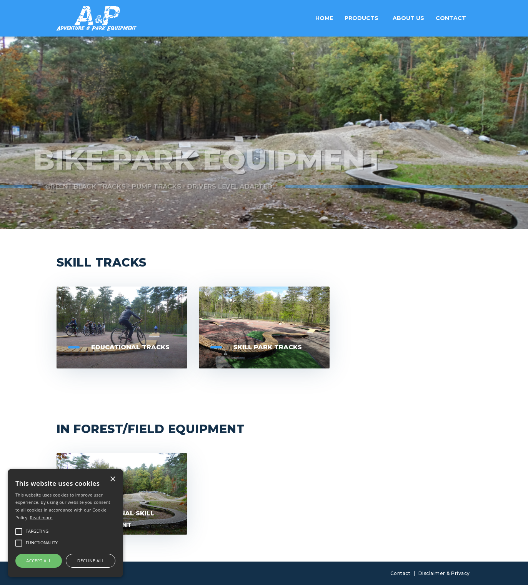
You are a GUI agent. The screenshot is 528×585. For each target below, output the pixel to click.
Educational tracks (130, 347)
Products (361, 18)
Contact (451, 18)
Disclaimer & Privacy (444, 573)
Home (324, 18)
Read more (41, 517)
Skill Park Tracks (267, 347)
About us (408, 18)
